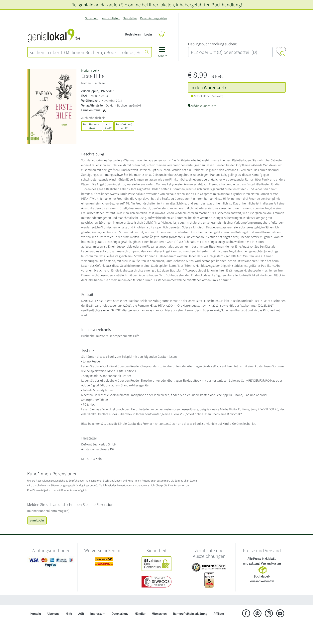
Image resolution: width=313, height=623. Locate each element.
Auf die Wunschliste (202, 106)
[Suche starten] (147, 52)
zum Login (37, 520)
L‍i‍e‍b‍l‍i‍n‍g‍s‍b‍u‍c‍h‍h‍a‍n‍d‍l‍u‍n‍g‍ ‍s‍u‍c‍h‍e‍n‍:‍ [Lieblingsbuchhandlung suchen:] (212, 43)
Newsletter (130, 18)
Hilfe (69, 614)
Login (148, 34)
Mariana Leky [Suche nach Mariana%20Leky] (90, 70)
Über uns (53, 614)
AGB (81, 614)
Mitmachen (159, 614)
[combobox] (85, 52)
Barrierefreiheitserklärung (190, 614)
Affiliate (219, 614)
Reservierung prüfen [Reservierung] (153, 18)
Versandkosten (271, 563)
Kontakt (35, 614)
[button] (162, 53)
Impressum (97, 614)
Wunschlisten (111, 18)
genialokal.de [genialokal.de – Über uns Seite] (92, 4)
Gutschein (91, 18)
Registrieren (133, 34)
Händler (140, 614)
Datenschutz (120, 614)
